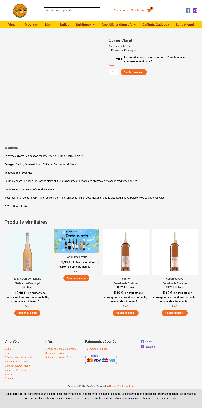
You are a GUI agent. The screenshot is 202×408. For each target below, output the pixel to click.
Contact (9, 378)
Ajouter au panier (134, 72)
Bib (49, 24)
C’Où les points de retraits (19, 357)
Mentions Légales (55, 357)
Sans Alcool (185, 24)
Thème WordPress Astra (121, 386)
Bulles (64, 24)
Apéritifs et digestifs (119, 24)
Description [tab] (11, 147)
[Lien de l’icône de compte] (120, 10)
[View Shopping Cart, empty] (140, 10)
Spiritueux (85, 24)
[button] (17, 24)
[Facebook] (188, 10)
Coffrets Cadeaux (155, 24)
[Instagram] (195, 10)
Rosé (112, 65)
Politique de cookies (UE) (59, 361)
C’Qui (7, 352)
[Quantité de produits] (113, 72)
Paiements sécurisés (97, 348)
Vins (13, 24)
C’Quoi (8, 348)
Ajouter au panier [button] (27, 312)
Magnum (31, 24)
